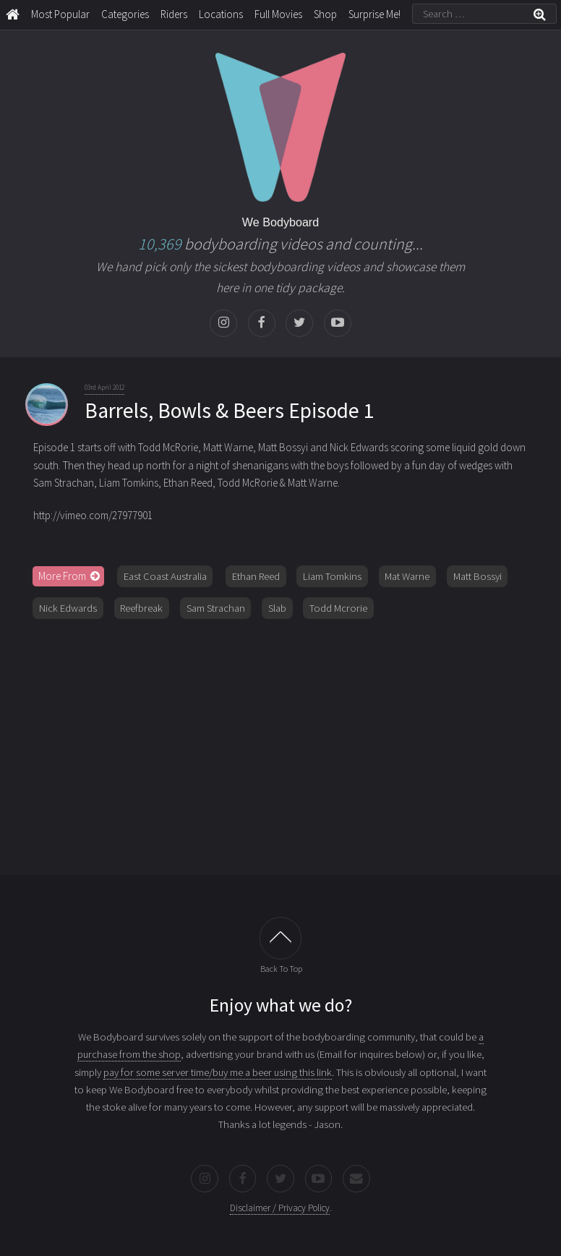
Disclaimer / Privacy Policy (280, 1208)
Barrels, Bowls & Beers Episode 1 (229, 410)
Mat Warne (407, 576)
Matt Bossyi (477, 576)
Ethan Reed (256, 576)
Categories (125, 14)
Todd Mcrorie (338, 608)
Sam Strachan (216, 608)
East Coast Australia (165, 576)
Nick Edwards (68, 608)
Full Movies (278, 14)
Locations (221, 14)
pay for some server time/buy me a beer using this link (217, 1072)
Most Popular (60, 14)
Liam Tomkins (332, 576)
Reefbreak (141, 608)
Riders (173, 14)
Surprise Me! (374, 14)
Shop (325, 14)
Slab (277, 608)
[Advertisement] (280, 742)
